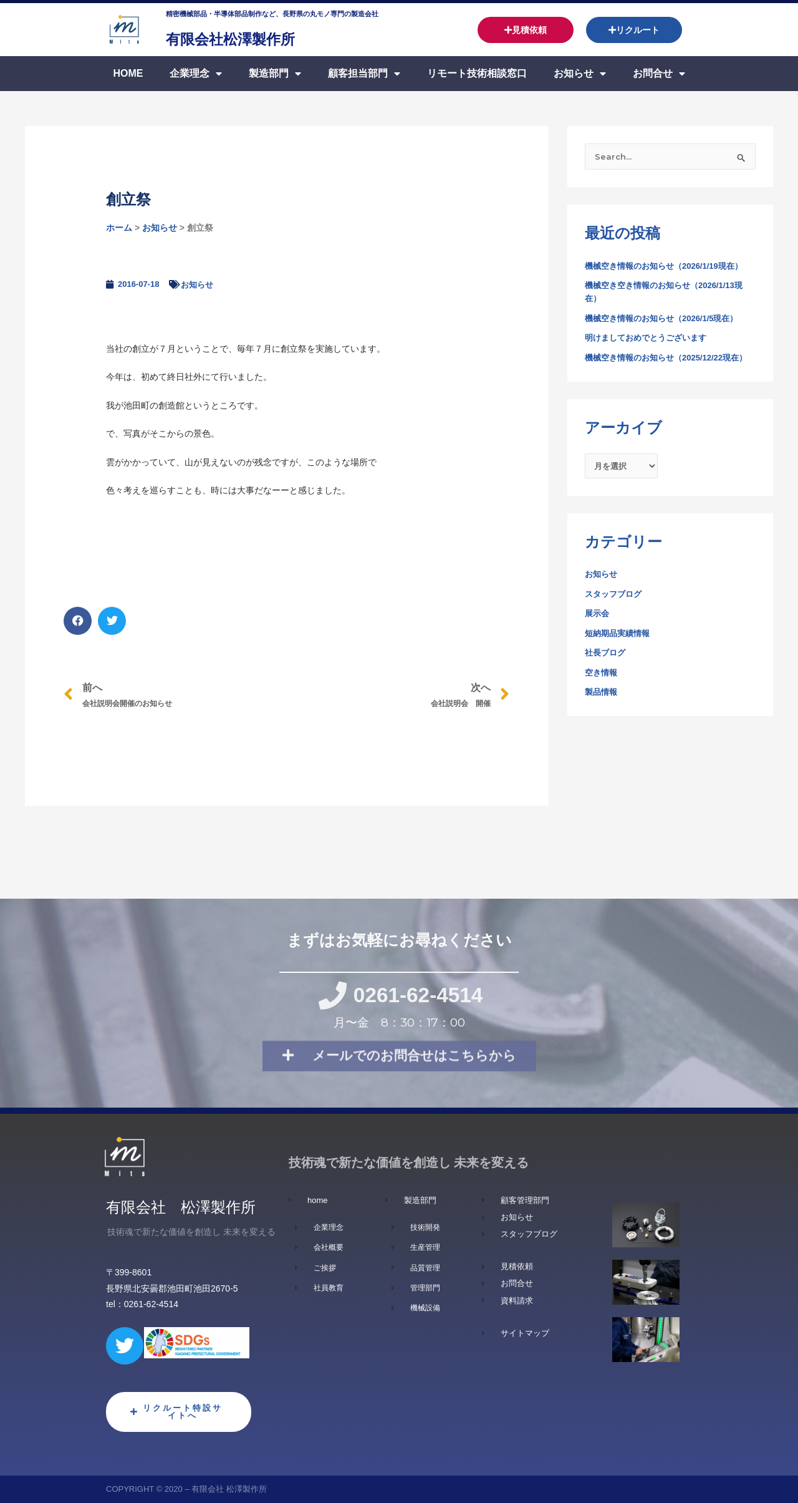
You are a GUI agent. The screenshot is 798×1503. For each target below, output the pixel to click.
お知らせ (580, 73)
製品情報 (602, 708)
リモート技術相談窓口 (477, 73)
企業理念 (196, 73)
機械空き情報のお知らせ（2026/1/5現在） (667, 319)
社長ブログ (606, 669)
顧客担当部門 (364, 73)
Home (128, 73)
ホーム (119, 228)
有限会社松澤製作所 (250, 37)
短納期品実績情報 (620, 649)
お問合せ (659, 73)
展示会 (598, 630)
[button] (78, 621)
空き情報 (602, 689)
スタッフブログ (615, 610)
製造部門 (275, 73)
